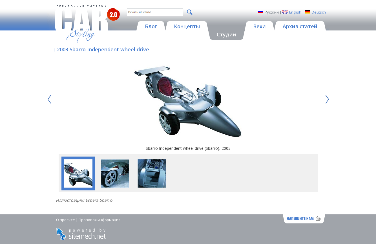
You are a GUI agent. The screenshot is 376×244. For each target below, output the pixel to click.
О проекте (65, 219)
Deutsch (319, 12)
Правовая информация (99, 219)
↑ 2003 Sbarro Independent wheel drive (101, 49)
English (295, 12)
